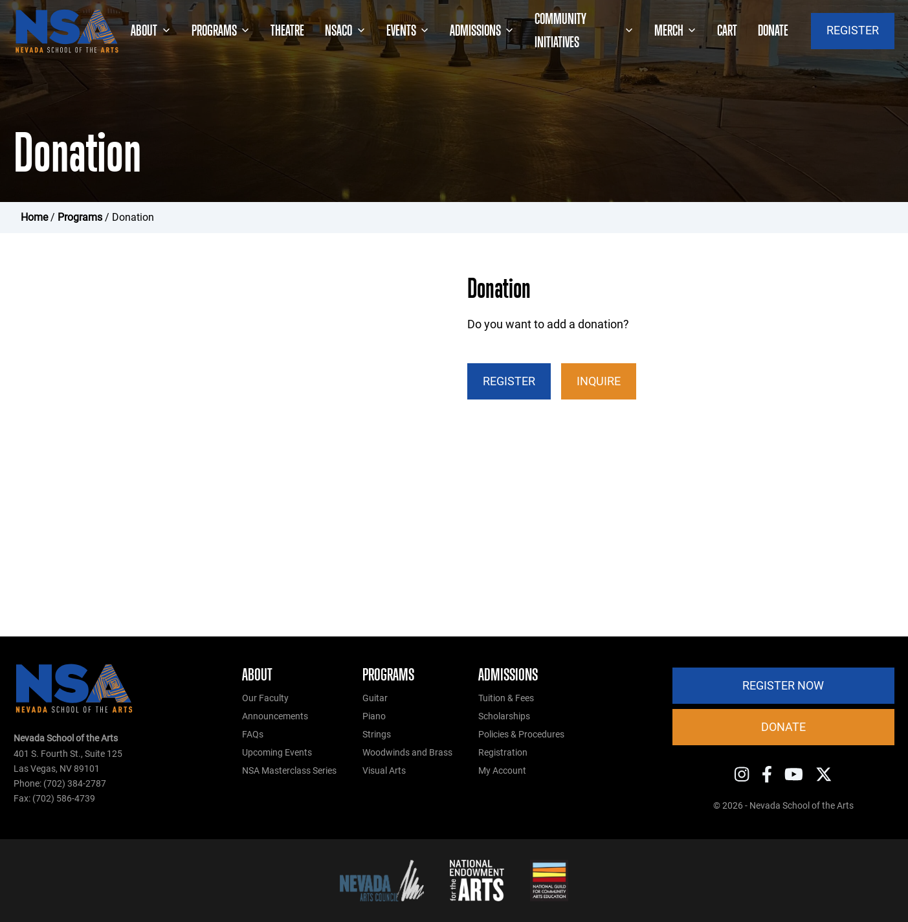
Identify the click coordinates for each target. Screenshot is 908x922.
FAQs (252, 734)
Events (407, 31)
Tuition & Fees (506, 698)
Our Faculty (265, 698)
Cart (727, 30)
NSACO (345, 31)
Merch (675, 31)
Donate (773, 30)
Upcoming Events (277, 752)
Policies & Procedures (521, 734)
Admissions (482, 31)
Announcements (275, 716)
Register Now (783, 685)
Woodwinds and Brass (407, 752)
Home (34, 217)
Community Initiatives (584, 31)
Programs (221, 31)
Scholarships (504, 716)
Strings (376, 734)
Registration (502, 752)
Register (509, 381)
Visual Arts (384, 770)
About (150, 31)
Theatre (287, 30)
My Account (502, 770)
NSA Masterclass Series (289, 770)
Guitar (375, 698)
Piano (374, 716)
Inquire (599, 381)
